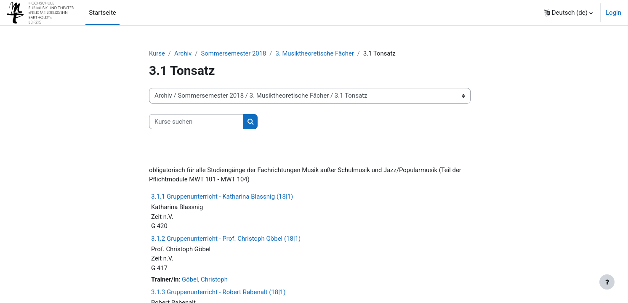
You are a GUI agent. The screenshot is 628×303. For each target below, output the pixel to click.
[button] (568, 12)
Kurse (157, 53)
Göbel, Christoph (205, 280)
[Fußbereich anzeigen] (607, 282)
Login (613, 12)
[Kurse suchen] (196, 122)
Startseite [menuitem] (102, 12)
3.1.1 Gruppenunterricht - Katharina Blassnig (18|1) (222, 197)
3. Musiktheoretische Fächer (316, 53)
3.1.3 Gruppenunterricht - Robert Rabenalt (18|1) (218, 293)
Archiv (183, 53)
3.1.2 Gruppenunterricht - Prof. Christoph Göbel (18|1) (226, 239)
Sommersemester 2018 (234, 53)
